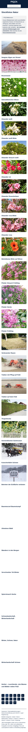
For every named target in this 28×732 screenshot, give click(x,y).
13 (3, 702)
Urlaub (13, 716)
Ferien (12, 720)
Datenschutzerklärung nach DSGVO (10, 713)
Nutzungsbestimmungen (14, 711)
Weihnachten (4, 718)
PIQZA (14, 2)
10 (15, 699)
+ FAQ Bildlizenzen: (8, 17)
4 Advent (8, 720)
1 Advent (15, 718)
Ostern (17, 716)
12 (22, 699)
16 (15, 702)
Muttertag (17, 720)
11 (18, 699)
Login (21, 713)
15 (11, 702)
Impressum (4, 711)
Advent (10, 718)
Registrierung (4, 714)
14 (7, 702)
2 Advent (21, 718)
